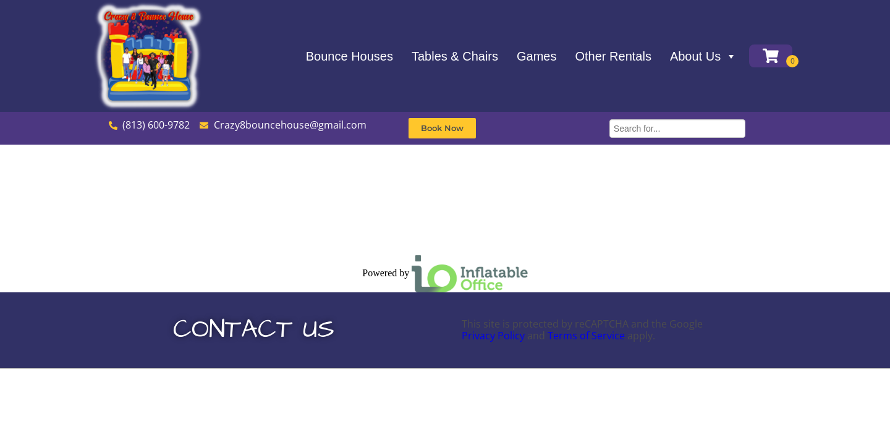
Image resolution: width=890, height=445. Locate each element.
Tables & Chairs (455, 56)
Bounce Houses (349, 56)
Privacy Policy (493, 335)
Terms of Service (586, 335)
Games (536, 56)
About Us (703, 56)
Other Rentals (613, 56)
